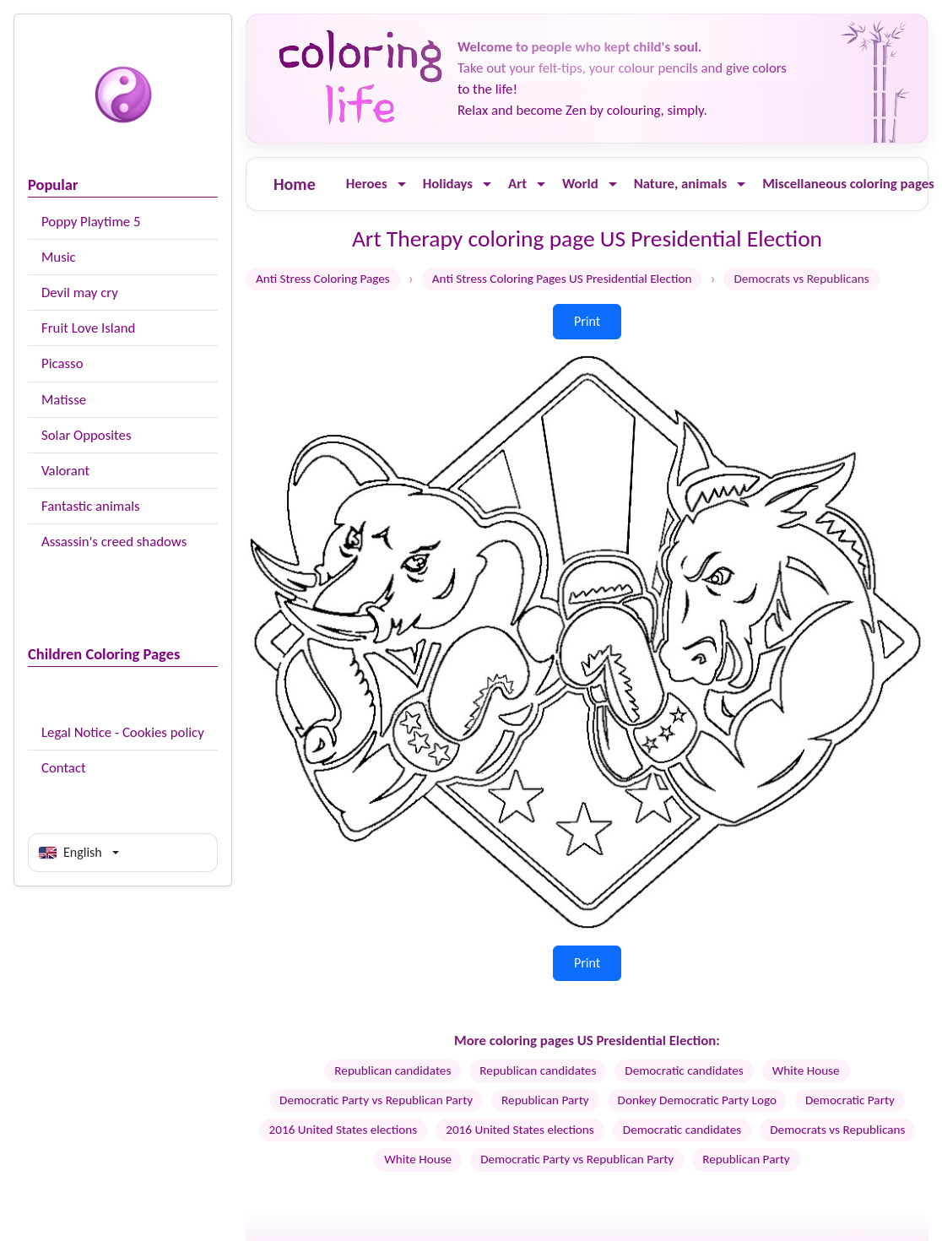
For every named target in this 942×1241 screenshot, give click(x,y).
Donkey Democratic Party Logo (697, 1100)
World (580, 183)
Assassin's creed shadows (114, 541)
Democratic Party (850, 1100)
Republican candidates (392, 1070)
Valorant (65, 471)
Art (517, 183)
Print (587, 321)
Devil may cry (79, 292)
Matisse (63, 400)
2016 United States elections (343, 1129)
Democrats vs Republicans (837, 1129)
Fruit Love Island (88, 328)
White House (806, 1070)
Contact (63, 768)
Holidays (448, 183)
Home (294, 184)
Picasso (62, 363)
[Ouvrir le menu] (402, 184)
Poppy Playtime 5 (90, 221)
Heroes (366, 183)
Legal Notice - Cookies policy (122, 732)
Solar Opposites (86, 435)
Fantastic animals (90, 506)
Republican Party (544, 1100)
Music (58, 257)
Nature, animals (681, 183)
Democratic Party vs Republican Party (376, 1100)
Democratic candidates (684, 1070)
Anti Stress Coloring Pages (323, 278)
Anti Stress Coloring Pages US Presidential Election (562, 278)
